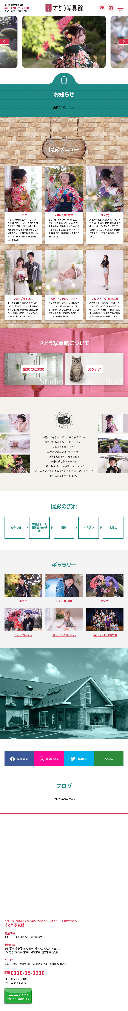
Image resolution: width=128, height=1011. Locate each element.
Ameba (109, 759)
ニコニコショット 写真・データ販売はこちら (18, 995)
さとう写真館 (64, 8)
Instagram (52, 759)
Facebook (22, 759)
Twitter (82, 759)
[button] (4, 42)
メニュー (120, 9)
